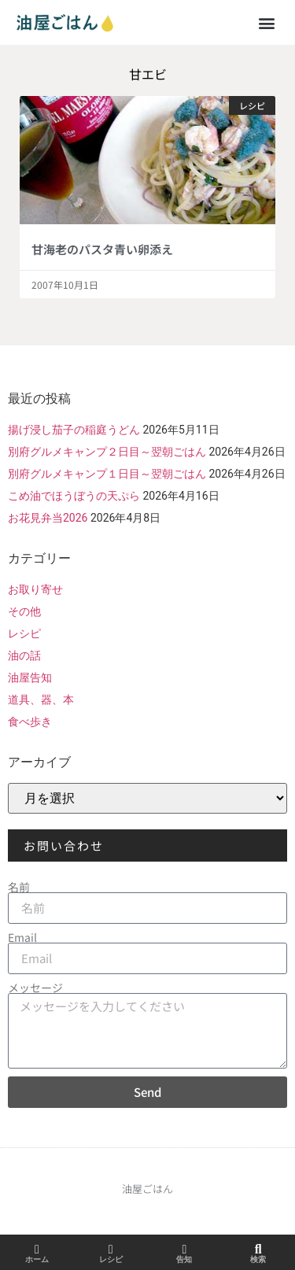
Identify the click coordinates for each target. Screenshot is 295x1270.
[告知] (184, 1249)
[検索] (258, 1249)
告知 (184, 1259)
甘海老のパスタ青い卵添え (102, 249)
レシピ (24, 633)
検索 (258, 1259)
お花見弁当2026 (47, 517)
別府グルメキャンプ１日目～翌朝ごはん (107, 473)
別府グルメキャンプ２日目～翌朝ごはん (107, 451)
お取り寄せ (35, 589)
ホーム (37, 1259)
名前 (19, 886)
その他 (24, 611)
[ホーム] (37, 1249)
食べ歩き (30, 721)
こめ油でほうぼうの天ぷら (74, 495)
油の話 (24, 655)
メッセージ (35, 987)
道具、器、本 (41, 699)
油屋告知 (30, 677)
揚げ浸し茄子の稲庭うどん (74, 429)
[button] (266, 22)
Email (22, 937)
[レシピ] (111, 1249)
